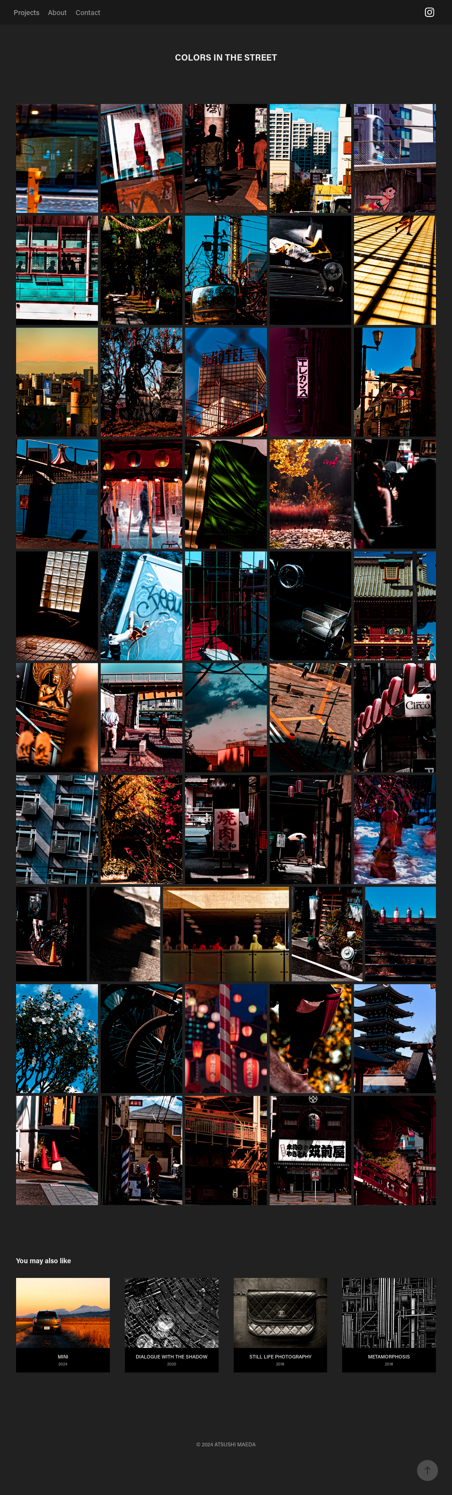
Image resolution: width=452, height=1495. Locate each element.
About (57, 12)
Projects (27, 12)
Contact (88, 12)
